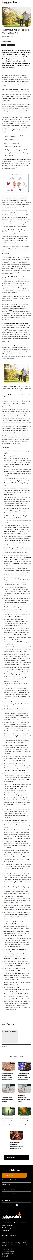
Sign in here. (16, 1180)
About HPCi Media (7, 1225)
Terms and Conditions (9, 1235)
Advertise (5, 1233)
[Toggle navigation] (30, 2)
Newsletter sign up (8, 1228)
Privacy (4, 1238)
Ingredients (13, 1062)
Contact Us (5, 1230)
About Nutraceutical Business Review (14, 1223)
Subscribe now (10, 1157)
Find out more (6, 1184)
